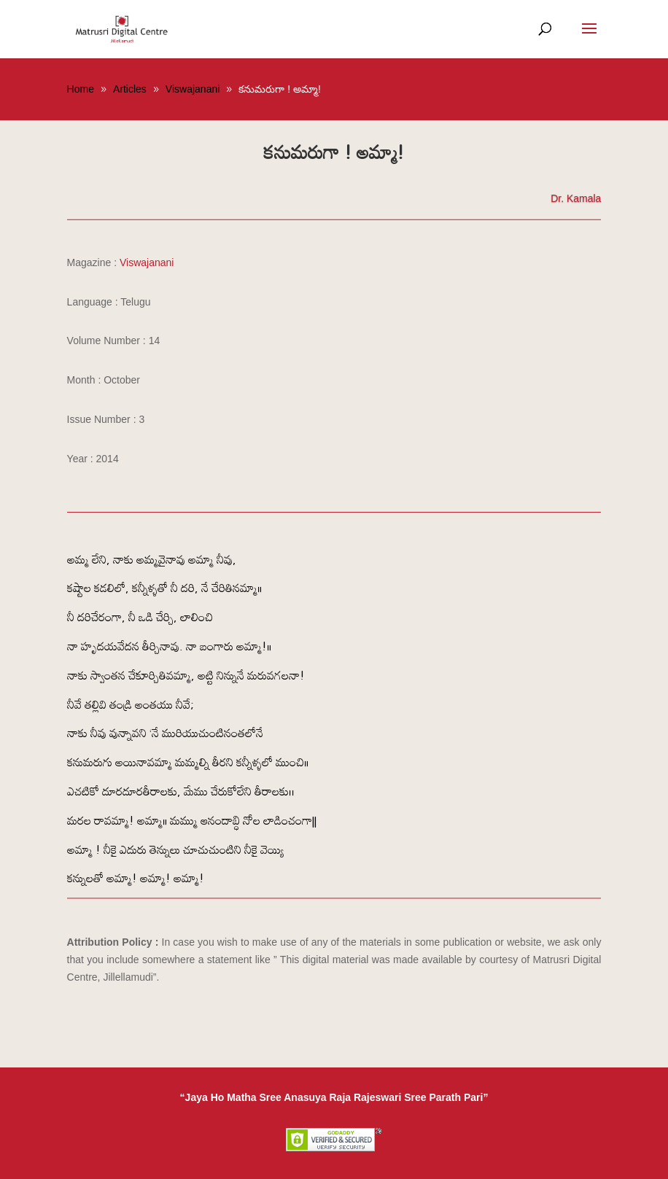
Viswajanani (147, 262)
